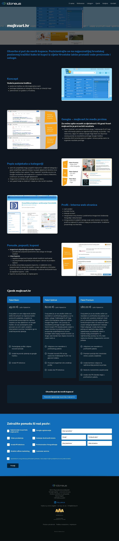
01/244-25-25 (62, 506)
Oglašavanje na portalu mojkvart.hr (19, 431)
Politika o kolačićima (62, 525)
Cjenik (98, 3)
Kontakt (113, 3)
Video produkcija (17, 438)
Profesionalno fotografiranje (46, 445)
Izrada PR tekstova (17, 445)
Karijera (105, 3)
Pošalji (13, 466)
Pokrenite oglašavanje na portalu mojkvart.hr (59, 397)
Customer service (42, 451)
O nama (71, 3)
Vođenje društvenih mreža (45, 438)
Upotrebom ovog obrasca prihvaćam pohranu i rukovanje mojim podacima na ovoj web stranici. (40, 459)
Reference (80, 3)
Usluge (89, 3)
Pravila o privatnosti (49, 525)
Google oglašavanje (43, 430)
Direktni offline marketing (20, 451)
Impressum (73, 525)
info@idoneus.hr (73, 506)
